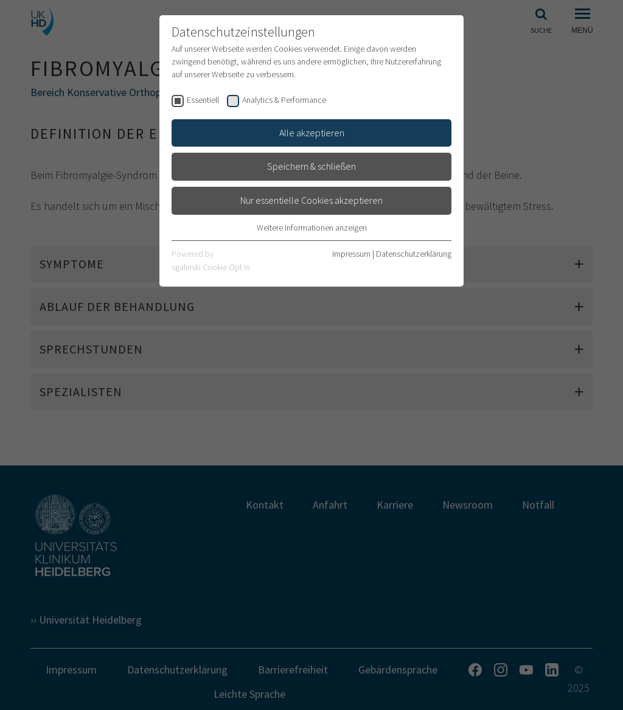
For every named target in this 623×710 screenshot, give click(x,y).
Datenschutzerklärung (413, 253)
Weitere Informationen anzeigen (312, 227)
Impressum (351, 253)
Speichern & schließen (311, 166)
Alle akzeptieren (311, 133)
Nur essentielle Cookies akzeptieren (311, 200)
